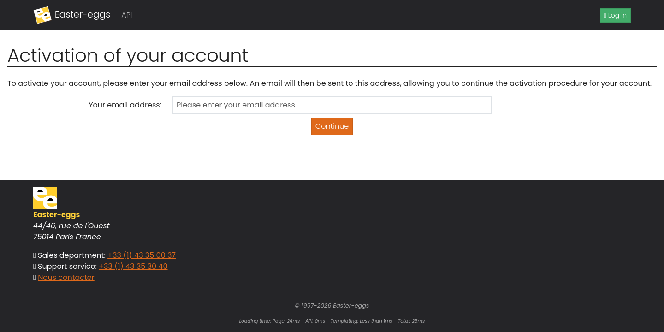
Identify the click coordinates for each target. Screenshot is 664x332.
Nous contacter (66, 277)
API (126, 15)
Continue (332, 126)
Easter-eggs (71, 15)
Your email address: (125, 105)
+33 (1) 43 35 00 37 (141, 255)
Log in (615, 15)
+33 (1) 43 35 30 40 (133, 266)
